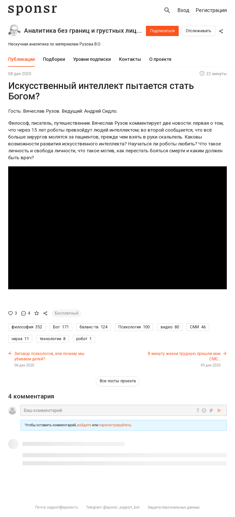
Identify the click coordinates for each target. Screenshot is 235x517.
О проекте (160, 59)
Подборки (54, 59)
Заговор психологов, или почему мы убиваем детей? (49, 356)
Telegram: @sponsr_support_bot (113, 507)
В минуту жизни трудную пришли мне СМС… (184, 356)
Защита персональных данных (174, 507)
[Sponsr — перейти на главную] (32, 10)
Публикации (21, 59)
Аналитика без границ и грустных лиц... (83, 30)
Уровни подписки (92, 59)
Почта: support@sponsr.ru (56, 507)
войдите (84, 425)
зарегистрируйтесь (115, 425)
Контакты (130, 59)
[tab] (21, 59)
